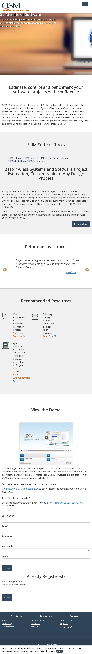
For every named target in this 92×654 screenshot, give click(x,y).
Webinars (35, 623)
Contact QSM (66, 620)
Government (8, 626)
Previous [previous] (5, 270)
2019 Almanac (37, 620)
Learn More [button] (81, 224)
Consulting (7, 623)
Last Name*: (8, 515)
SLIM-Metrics (45, 157)
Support (64, 623)
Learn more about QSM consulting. (65, 502)
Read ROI (71, 272)
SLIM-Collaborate (36, 161)
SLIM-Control (31, 157)
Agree (59, 651)
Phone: (5, 556)
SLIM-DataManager (63, 157)
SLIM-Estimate (15, 157)
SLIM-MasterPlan (17, 161)
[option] (46, 266)
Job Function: (8, 546)
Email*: (5, 526)
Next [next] (87, 270)
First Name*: (8, 505)
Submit (7, 597)
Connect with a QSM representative (20, 488)
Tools (4, 620)
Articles (34, 626)
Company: (7, 536)
